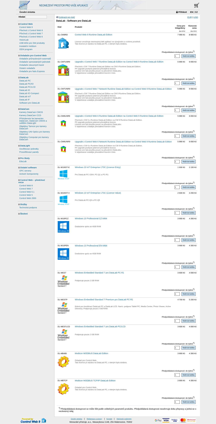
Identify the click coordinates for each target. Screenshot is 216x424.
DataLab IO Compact (29, 93)
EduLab (23, 161)
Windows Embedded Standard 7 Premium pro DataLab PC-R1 (104, 299)
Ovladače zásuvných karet (31, 65)
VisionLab (23, 40)
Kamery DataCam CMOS (31, 112)
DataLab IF (24, 100)
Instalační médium (27, 46)
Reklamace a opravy (94, 419)
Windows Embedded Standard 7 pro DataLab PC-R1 (99, 273)
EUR (189, 17)
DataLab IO (24, 90)
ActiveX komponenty (28, 174)
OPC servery (25, 171)
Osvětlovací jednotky (29, 149)
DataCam (24, 109)
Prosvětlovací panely (29, 152)
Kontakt (109, 419)
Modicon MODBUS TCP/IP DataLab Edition (95, 380)
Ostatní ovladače (27, 68)
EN (191, 12)
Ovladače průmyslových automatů (35, 59)
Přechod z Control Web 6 (31, 37)
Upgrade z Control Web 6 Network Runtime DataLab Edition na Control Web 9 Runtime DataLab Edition (123, 142)
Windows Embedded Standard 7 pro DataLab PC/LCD (100, 326)
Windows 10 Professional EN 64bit (91, 246)
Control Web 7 (26, 189)
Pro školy (25, 158)
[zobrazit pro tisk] (67, 17)
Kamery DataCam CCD (30, 115)
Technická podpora (28, 207)
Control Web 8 (26, 185)
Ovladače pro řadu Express (32, 71)
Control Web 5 (26, 195)
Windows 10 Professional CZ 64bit (91, 218)
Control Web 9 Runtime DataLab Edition (93, 35)
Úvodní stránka (27, 12)
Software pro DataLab (29, 103)
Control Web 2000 (27, 198)
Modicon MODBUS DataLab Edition (91, 353)
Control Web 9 (26, 27)
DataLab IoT (25, 96)
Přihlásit (182, 12)
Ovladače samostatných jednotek (34, 62)
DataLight (25, 146)
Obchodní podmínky (124, 419)
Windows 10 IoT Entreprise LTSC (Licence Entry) (98, 167)
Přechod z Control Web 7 (31, 33)
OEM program (25, 49)
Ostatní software (28, 167)
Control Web (26, 24)
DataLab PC (25, 81)
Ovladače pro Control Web (33, 55)
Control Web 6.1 (26, 192)
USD (196, 17)
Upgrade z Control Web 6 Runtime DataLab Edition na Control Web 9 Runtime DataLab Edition (119, 116)
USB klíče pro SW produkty (32, 43)
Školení (24, 214)
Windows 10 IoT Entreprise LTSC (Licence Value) (98, 193)
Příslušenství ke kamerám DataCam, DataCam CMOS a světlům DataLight (33, 120)
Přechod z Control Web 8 (31, 30)
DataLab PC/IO (26, 84)
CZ (196, 12)
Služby (23, 204)
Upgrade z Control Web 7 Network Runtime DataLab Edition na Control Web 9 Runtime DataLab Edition (123, 89)
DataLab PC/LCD (27, 87)
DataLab (24, 77)
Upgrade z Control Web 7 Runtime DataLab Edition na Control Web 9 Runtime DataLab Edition (119, 62)
